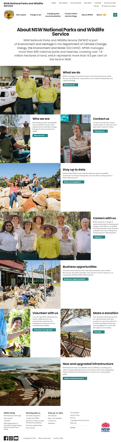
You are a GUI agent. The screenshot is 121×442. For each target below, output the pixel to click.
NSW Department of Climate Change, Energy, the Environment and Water (13, 426)
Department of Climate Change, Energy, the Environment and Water (62, 46)
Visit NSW (7, 421)
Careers (98, 237)
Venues (96, 6)
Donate (97, 332)
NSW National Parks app (12, 416)
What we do (69, 85)
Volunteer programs (43, 330)
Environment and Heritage (36, 44)
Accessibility (74, 413)
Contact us (99, 131)
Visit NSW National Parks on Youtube (16, 438)
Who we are (39, 135)
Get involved (30, 428)
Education (88, 3)
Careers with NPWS (32, 418)
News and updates (72, 182)
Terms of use (74, 415)
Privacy (72, 418)
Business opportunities (74, 279)
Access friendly (75, 3)
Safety (53, 3)
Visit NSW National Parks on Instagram (11, 438)
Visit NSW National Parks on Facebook (6, 438)
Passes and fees (110, 3)
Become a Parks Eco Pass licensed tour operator (35, 422)
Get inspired (63, 3)
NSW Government (44, 438)
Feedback (51, 423)
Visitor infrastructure (74, 378)
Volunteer (97, 3)
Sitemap (73, 423)
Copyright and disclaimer (79, 420)
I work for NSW (58, 438)
